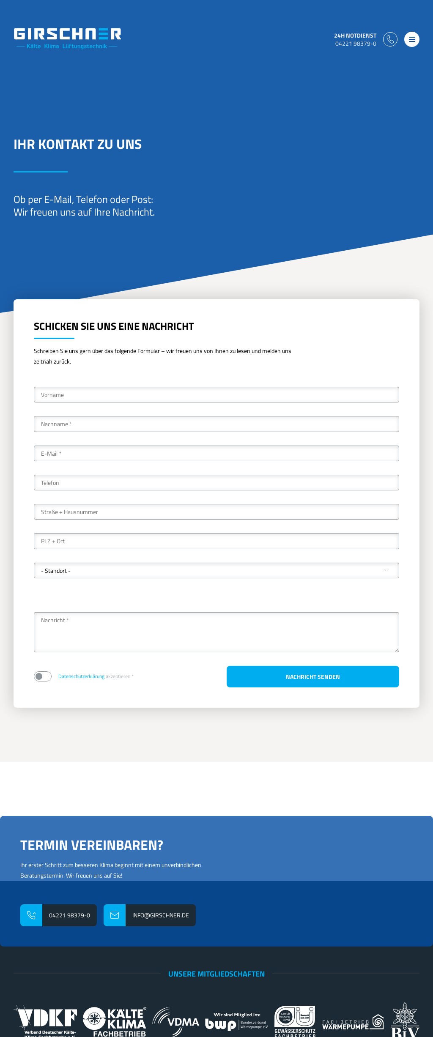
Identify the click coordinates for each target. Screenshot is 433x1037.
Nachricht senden (313, 676)
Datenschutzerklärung (81, 676)
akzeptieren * (96, 676)
